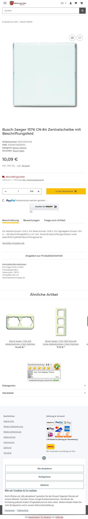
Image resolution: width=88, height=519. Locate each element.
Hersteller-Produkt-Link (13, 243)
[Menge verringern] (5, 191)
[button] (70, 3)
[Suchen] (82, 11)
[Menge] (18, 191)
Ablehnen (44, 485)
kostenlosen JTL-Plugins (40, 517)
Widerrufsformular (12, 431)
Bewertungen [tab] (31, 220)
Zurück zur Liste (11, 22)
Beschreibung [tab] (10, 220)
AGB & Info (9, 421)
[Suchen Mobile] (40, 11)
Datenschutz (22, 510)
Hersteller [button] (8, 393)
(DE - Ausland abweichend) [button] (33, 180)
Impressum (10, 510)
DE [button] (62, 3)
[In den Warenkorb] (4, 30)
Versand (26, 165)
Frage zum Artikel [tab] (54, 220)
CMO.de (59, 517)
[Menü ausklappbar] (5, 2)
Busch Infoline (19, 147)
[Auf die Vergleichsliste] (72, 38)
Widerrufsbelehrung (13, 426)
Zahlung (7, 447)
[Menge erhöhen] (38, 191)
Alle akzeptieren (44, 468)
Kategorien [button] (8, 385)
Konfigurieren (45, 477)
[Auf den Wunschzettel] (80, 38)
